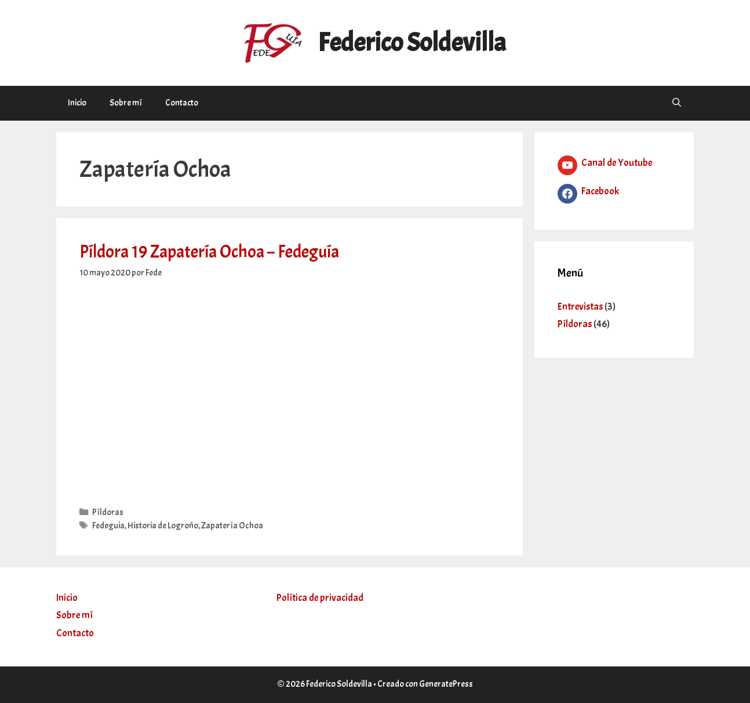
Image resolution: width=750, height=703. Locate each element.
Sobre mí (126, 102)
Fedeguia (108, 525)
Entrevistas (580, 306)
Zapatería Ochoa (232, 525)
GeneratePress (446, 684)
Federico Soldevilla (412, 42)
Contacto (181, 102)
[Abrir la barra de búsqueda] (677, 103)
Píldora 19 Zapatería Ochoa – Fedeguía (209, 252)
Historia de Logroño (163, 525)
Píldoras (107, 512)
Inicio (77, 102)
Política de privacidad (319, 598)
